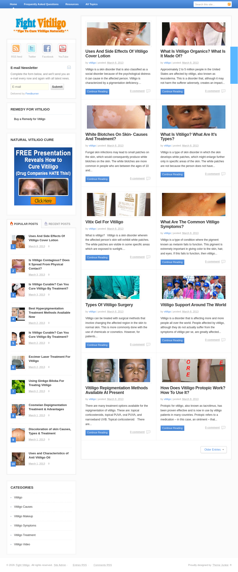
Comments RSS (102, 565)
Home (13, 4)
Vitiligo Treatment (25, 535)
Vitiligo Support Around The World (193, 304)
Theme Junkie (220, 565)
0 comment (137, 91)
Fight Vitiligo (23, 565)
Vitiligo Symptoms (25, 525)
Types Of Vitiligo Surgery (109, 304)
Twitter (32, 56)
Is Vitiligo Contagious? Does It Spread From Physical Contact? (49, 264)
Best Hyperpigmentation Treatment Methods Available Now (49, 312)
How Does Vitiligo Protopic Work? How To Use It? (193, 390)
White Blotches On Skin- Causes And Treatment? (117, 136)
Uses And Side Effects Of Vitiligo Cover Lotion (117, 53)
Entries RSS (80, 565)
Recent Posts (59, 224)
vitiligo (92, 62)
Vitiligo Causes (23, 506)
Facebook (47, 56)
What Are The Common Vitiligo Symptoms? (190, 224)
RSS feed (16, 56)
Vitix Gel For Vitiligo (104, 222)
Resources (72, 4)
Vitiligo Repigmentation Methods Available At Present (117, 390)
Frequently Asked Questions (41, 4)
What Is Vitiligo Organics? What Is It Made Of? (193, 53)
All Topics (91, 5)
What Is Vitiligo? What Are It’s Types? (189, 136)
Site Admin (60, 565)
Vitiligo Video (22, 544)
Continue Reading (97, 91)
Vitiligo (18, 497)
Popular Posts (26, 224)
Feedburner (32, 93)
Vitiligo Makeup (23, 516)
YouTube (63, 56)
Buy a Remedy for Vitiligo (30, 119)
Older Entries (212, 449)
